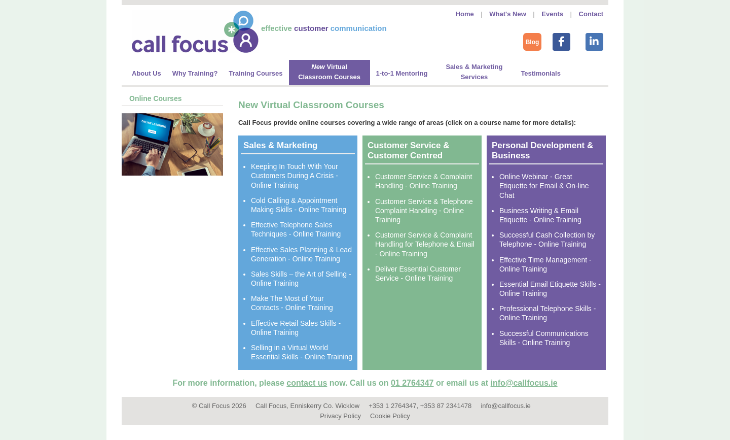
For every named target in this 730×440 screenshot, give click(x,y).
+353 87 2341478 (446, 406)
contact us (306, 383)
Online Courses (155, 98)
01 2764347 (412, 383)
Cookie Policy (390, 416)
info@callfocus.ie (524, 383)
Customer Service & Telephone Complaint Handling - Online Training (424, 210)
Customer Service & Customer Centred (409, 150)
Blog (532, 42)
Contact (591, 14)
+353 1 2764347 (392, 406)
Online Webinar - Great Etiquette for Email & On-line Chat (544, 186)
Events (552, 14)
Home (465, 14)
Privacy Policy (340, 416)
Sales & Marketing (280, 145)
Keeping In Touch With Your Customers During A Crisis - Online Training (294, 175)
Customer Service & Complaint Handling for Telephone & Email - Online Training (424, 244)
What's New (507, 14)
